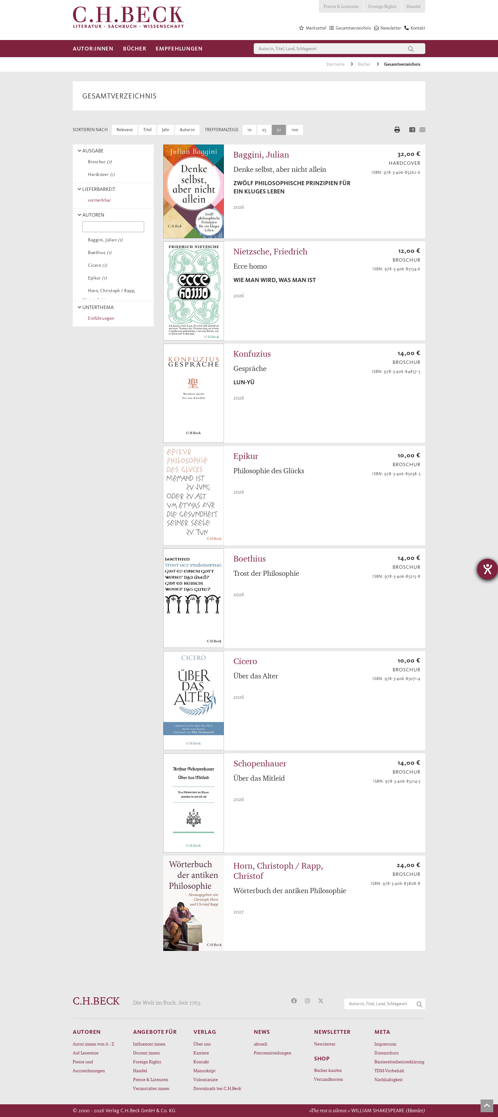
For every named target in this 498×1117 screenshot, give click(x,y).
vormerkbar (98, 200)
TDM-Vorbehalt (389, 1070)
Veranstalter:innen (151, 1088)
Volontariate (205, 1079)
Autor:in (187, 129)
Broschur (99, 162)
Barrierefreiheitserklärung (399, 1061)
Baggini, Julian (104, 240)
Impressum (385, 1043)
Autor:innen (93, 48)
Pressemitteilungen (272, 1052)
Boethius (98, 252)
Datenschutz (386, 1052)
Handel (414, 6)
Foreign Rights (382, 6)
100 (295, 129)
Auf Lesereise (85, 1052)
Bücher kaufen (328, 1070)
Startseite (336, 64)
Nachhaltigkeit (388, 1079)
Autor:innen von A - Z (93, 1043)
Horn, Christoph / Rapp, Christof (108, 295)
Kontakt (201, 1061)
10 (249, 129)
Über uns (202, 1043)
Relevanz (125, 129)
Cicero (96, 265)
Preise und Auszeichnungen (89, 1066)
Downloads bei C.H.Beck (217, 1088)
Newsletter (324, 1043)
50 (279, 129)
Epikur (96, 278)
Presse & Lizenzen (341, 6)
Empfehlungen (179, 48)
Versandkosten (328, 1079)
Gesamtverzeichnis (402, 64)
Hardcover (100, 174)
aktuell (260, 1043)
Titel (147, 129)
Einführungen (100, 318)
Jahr (165, 129)
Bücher (134, 48)
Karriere (201, 1052)
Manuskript (204, 1070)
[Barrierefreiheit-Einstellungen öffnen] (487, 569)
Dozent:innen (146, 1052)
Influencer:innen (149, 1043)
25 (264, 129)
